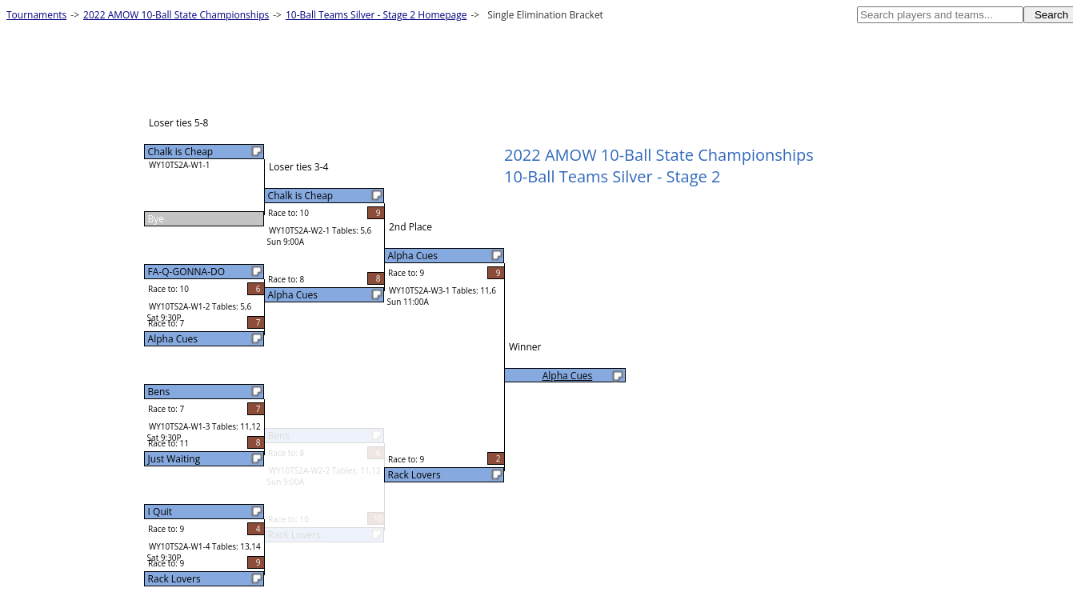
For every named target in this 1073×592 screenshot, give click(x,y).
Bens (159, 391)
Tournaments (36, 15)
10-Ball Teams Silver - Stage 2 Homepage (376, 15)
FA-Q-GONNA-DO (186, 271)
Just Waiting (174, 459)
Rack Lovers (174, 579)
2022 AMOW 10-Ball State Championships (176, 15)
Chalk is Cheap (181, 151)
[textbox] (940, 14)
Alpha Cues (173, 339)
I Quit (160, 511)
